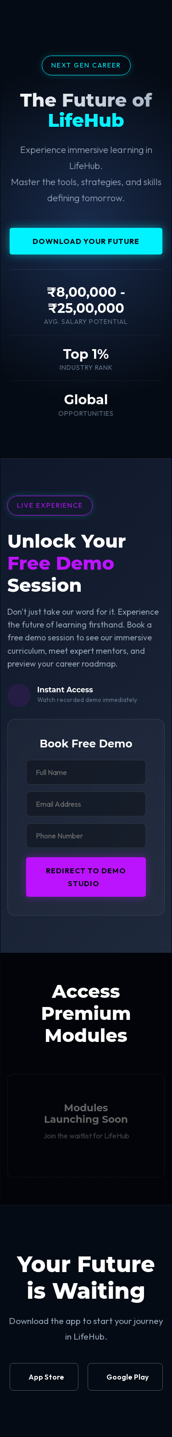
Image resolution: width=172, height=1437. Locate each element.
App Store (46, 1376)
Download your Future (86, 241)
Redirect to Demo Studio (86, 877)
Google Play (127, 1376)
